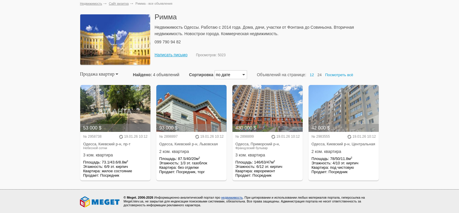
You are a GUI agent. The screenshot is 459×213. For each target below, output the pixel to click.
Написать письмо (171, 54)
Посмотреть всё (339, 75)
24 (319, 75)
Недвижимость (91, 3)
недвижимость (232, 197)
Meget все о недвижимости (100, 201)
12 (312, 75)
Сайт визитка (119, 3)
